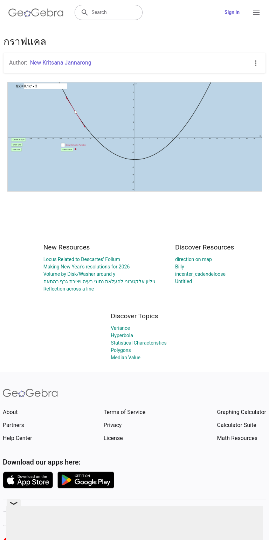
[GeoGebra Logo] (35, 12)
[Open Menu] (256, 12)
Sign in (232, 12)
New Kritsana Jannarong (60, 62)
